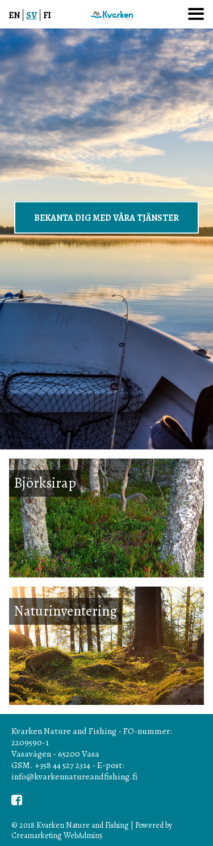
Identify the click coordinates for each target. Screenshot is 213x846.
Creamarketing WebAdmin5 (57, 835)
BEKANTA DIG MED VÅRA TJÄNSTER (106, 217)
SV (31, 15)
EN (14, 15)
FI (47, 15)
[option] (106, 238)
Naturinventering (65, 611)
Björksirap (45, 483)
